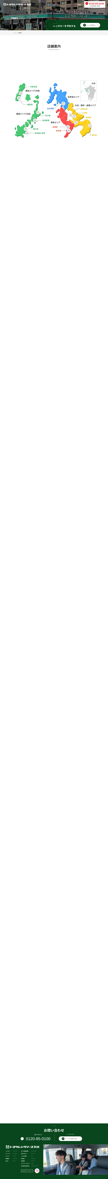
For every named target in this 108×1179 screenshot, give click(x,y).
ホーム (47, 4)
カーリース (68, 4)
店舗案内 (79, 4)
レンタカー (57, 4)
